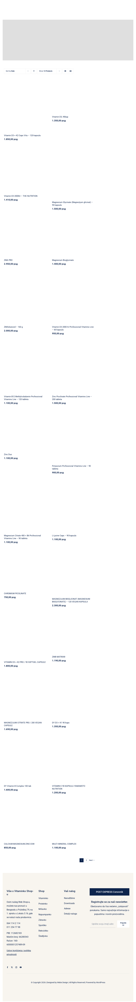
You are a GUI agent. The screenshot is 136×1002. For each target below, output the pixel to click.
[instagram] (16, 967)
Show (45, 71)
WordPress (100, 982)
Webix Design (62, 982)
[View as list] (70, 71)
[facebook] (7, 967)
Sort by (10, 71)
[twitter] (12, 967)
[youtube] (21, 967)
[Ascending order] (34, 71)
